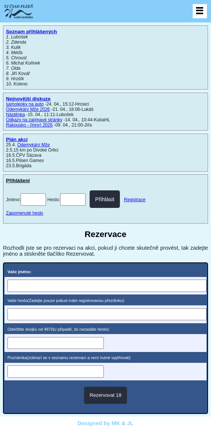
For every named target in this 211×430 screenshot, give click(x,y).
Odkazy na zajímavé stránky (34, 119)
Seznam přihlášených (31, 31)
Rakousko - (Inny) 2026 (29, 125)
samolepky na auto (25, 104)
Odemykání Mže (33, 144)
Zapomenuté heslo (24, 213)
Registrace (134, 199)
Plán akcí (17, 139)
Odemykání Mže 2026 (28, 109)
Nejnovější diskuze (28, 99)
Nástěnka (15, 114)
